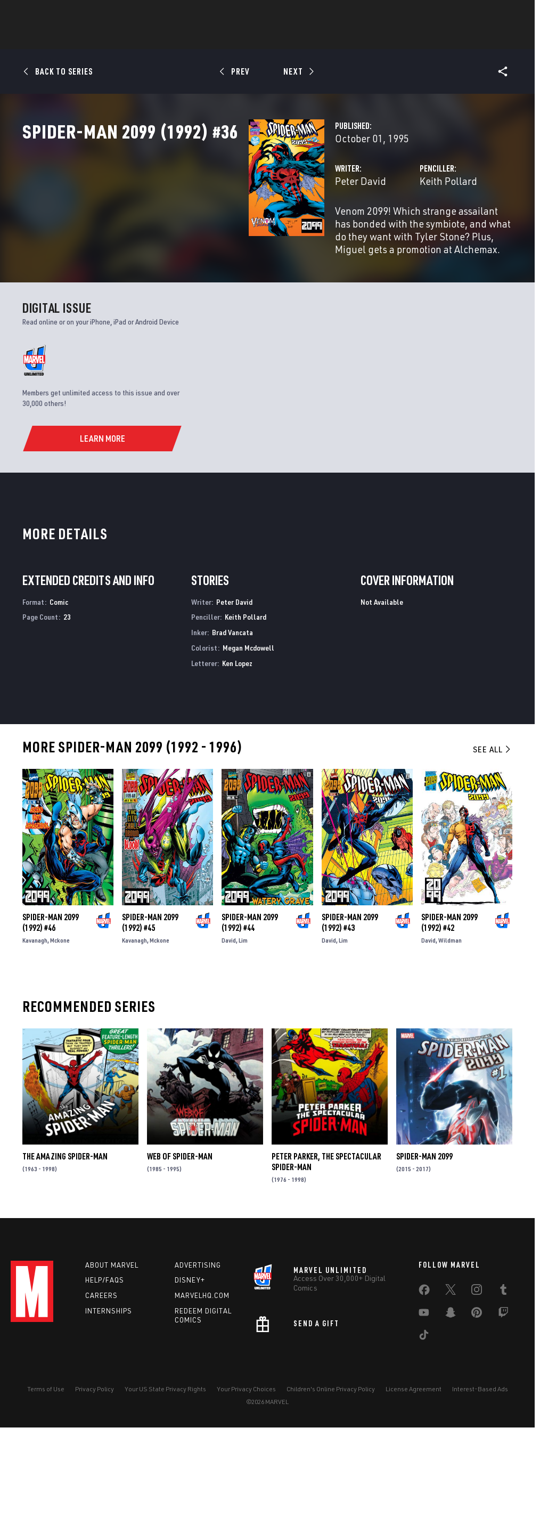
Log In (49, 14)
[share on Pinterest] (476, 1399)
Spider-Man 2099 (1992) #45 (150, 1007)
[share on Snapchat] (450, 1399)
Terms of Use (45, 1474)
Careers (101, 1380)
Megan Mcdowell (248, 732)
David (229, 1025)
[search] (510, 13)
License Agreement (413, 1474)
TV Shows (340, 38)
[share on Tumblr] (503, 1376)
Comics (149, 38)
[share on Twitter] (450, 1376)
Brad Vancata (232, 717)
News (109, 38)
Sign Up (84, 14)
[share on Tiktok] (424, 1421)
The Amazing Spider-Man (65, 1241)
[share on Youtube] (424, 1399)
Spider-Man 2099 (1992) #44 (250, 1007)
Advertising (198, 1349)
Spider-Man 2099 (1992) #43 (350, 1007)
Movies (293, 38)
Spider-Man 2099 (424, 1241)
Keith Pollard (369, 228)
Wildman (450, 1025)
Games (251, 38)
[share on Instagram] (476, 1376)
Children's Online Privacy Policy (331, 1474)
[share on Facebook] (424, 1377)
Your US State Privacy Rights (165, 1474)
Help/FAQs (104, 1365)
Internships (108, 1396)
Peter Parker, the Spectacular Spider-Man (326, 1247)
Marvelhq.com (202, 1380)
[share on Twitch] (503, 1399)
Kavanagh (34, 1025)
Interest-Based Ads (480, 1474)
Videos (386, 38)
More (425, 38)
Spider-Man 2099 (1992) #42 (449, 1007)
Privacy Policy (94, 1474)
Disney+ (190, 1365)
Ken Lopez (237, 747)
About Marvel (111, 1349)
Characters (201, 38)
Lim (243, 1025)
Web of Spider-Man (179, 1241)
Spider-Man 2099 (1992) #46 (50, 1007)
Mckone (60, 1025)
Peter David (202, 228)
